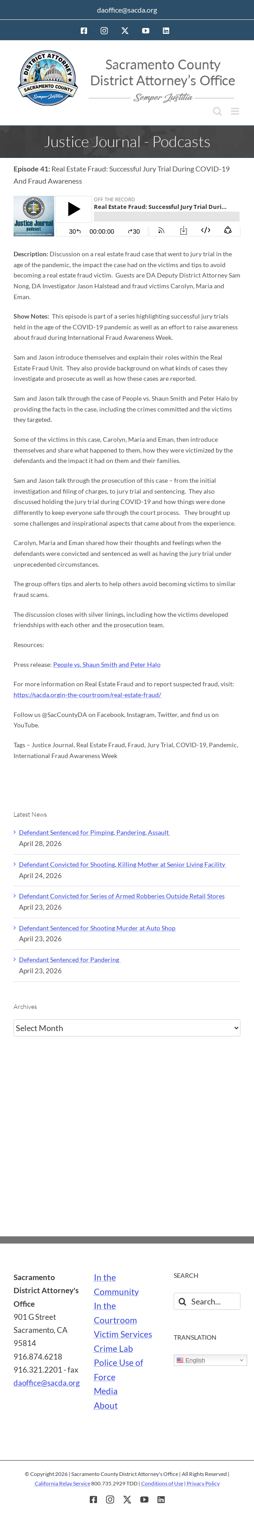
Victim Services (123, 1334)
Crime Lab (113, 1349)
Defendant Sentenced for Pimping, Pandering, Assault (94, 832)
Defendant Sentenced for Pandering (69, 959)
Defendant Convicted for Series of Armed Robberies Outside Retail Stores (122, 896)
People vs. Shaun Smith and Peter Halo (107, 664)
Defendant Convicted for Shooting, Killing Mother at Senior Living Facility (122, 864)
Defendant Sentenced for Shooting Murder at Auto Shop (97, 928)
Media (106, 1391)
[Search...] (207, 1301)
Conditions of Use (162, 1483)
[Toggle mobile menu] (235, 111)
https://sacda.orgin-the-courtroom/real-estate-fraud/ (87, 694)
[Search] (182, 1301)
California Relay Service (62, 1483)
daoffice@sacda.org (127, 9)
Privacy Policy (203, 1483)
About (106, 1406)
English (190, 1360)
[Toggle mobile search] (217, 111)
